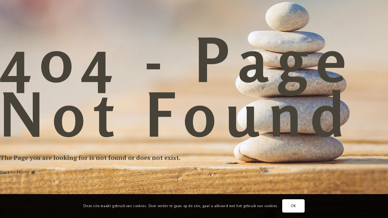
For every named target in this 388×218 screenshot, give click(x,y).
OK (293, 205)
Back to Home (17, 172)
